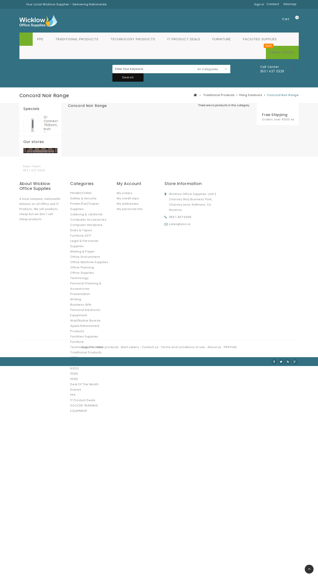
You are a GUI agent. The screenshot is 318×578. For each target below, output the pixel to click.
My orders (124, 335)
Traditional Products (76, 39)
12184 (74, 505)
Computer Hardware (86, 367)
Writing (75, 441)
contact (273, 4)
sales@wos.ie (179, 365)
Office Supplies (82, 414)
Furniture (221, 39)
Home (26, 39)
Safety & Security (83, 340)
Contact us (150, 564)
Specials (31, 109)
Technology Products (133, 39)
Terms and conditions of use (183, 564)
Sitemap (230, 564)
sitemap (289, 4)
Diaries (75, 531)
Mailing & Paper (82, 393)
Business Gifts (80, 446)
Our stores (33, 169)
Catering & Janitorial (86, 356)
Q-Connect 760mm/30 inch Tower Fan (50, 125)
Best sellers (130, 564)
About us (215, 564)
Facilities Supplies (260, 39)
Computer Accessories (88, 361)
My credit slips (128, 340)
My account (129, 325)
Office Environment (85, 399)
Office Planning (82, 409)
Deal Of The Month (84, 526)
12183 (74, 499)
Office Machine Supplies (89, 404)
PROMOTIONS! (81, 335)
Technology (79, 420)
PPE (40, 39)
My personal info (130, 351)
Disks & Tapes (81, 372)
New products (108, 564)
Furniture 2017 (80, 377)
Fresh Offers (282, 52)
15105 (74, 515)
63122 (74, 510)
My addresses (128, 345)
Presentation (80, 436)
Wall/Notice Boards (85, 462)
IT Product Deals (183, 39)
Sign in (259, 4)
